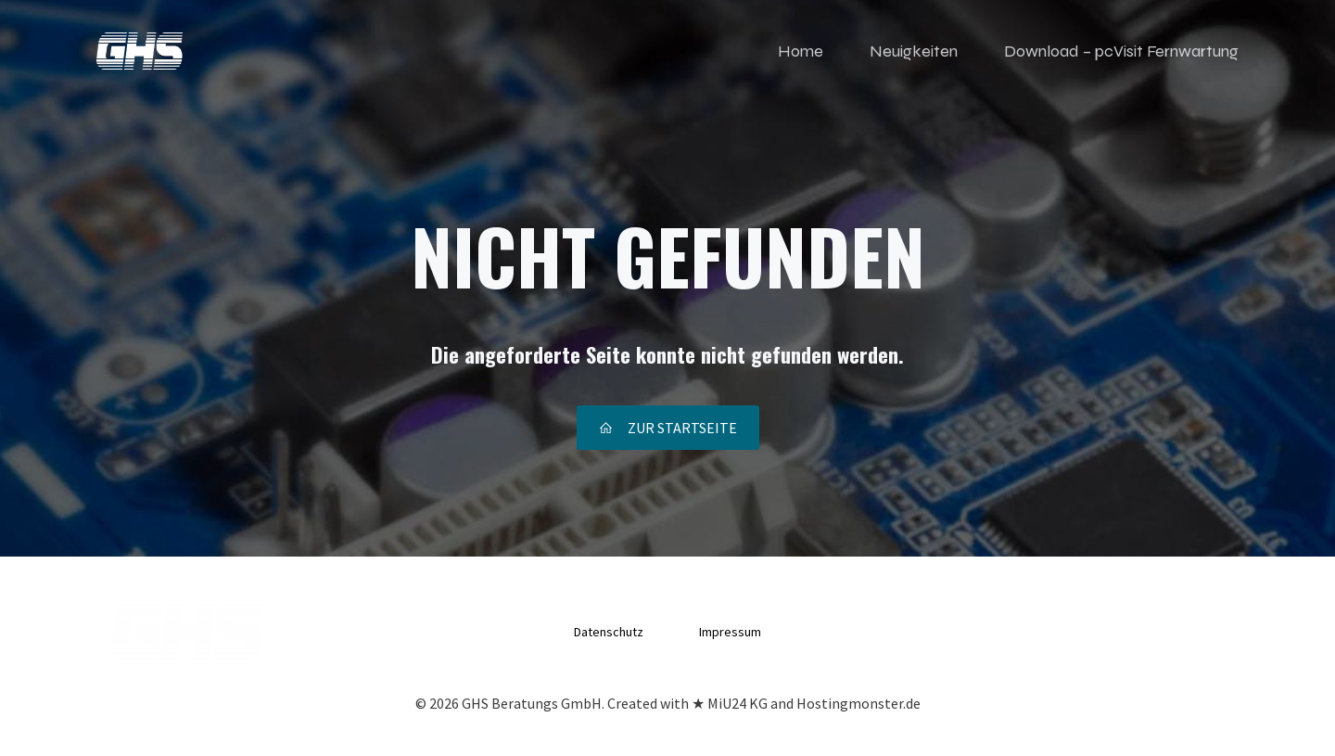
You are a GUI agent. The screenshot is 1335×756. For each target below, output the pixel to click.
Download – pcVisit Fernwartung (1121, 51)
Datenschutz (608, 631)
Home (800, 51)
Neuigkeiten (914, 51)
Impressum (730, 631)
